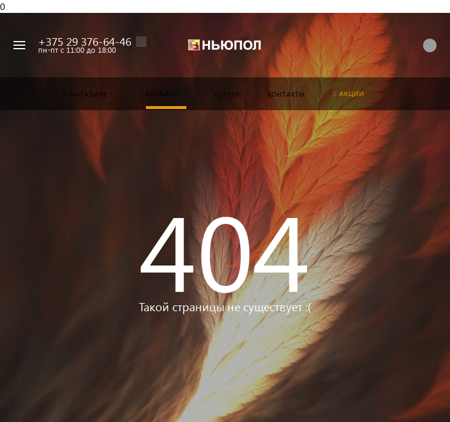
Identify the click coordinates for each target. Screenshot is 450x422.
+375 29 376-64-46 (84, 41)
